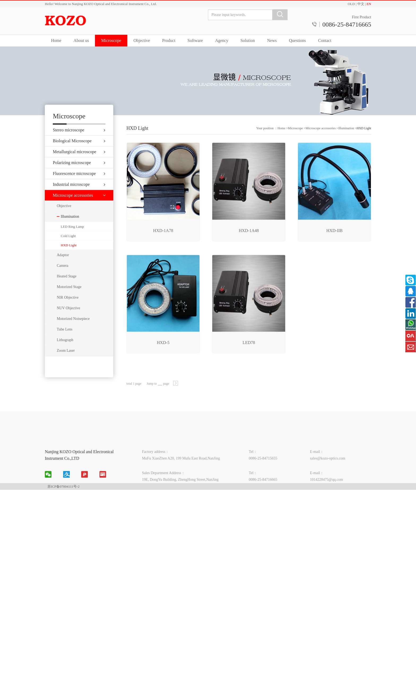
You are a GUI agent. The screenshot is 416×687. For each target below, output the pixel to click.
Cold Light (68, 245)
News (272, 40)
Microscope (111, 40)
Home (56, 40)
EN (369, 4)
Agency (221, 40)
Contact (324, 40)
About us (81, 40)
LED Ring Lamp (72, 236)
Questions (297, 40)
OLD (351, 4)
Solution (247, 40)
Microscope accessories (320, 138)
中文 (360, 4)
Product (168, 40)
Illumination (346, 138)
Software (195, 40)
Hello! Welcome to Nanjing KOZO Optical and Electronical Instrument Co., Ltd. (101, 4)
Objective (141, 40)
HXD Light (69, 255)
